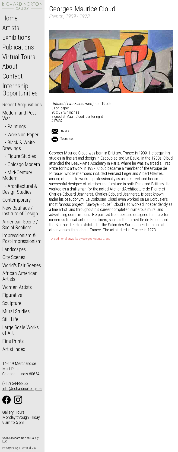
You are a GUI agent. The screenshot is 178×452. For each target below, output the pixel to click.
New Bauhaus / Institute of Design (20, 211)
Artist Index (13, 349)
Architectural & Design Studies (19, 189)
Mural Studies (16, 311)
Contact (12, 76)
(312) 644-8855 (15, 383)
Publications (18, 47)
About (10, 66)
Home (10, 18)
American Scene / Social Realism (20, 224)
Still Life (10, 319)
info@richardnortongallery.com (27, 388)
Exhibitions (16, 37)
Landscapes (14, 249)
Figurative (12, 295)
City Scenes (13, 257)
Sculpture (11, 303)
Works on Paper (22, 134)
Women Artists (17, 287)
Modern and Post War (19, 115)
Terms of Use (28, 447)
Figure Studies (21, 156)
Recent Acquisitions (22, 105)
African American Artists (20, 276)
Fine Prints (13, 341)
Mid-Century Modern (17, 175)
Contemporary (16, 200)
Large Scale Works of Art (20, 330)
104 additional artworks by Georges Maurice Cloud (79, 238)
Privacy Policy (10, 447)
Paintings (16, 126)
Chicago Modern (23, 164)
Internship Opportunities (20, 89)
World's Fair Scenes (21, 265)
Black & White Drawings (18, 145)
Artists (10, 28)
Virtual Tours (18, 57)
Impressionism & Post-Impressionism (22, 238)
